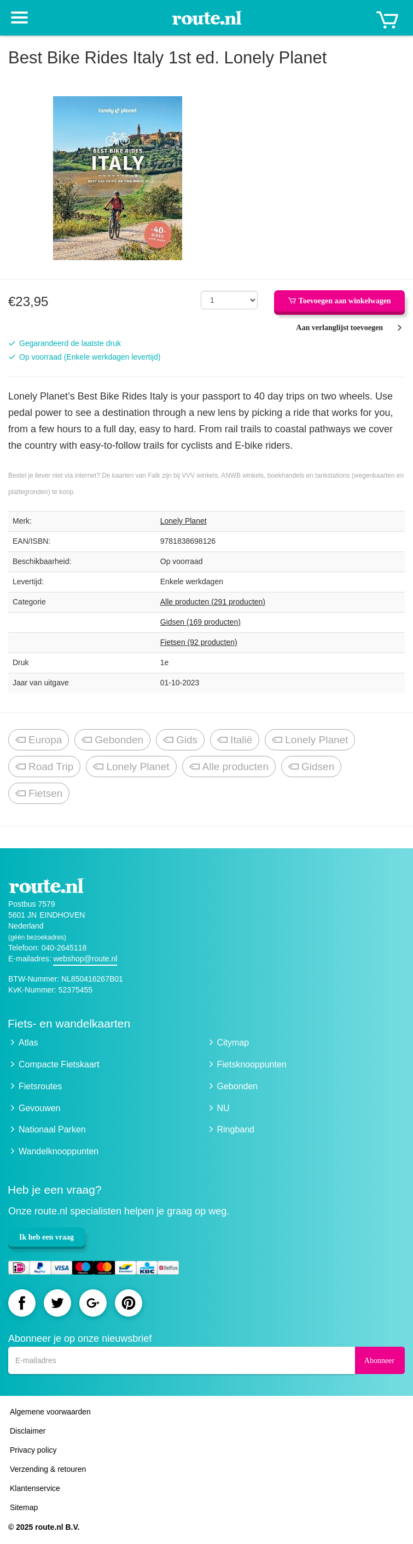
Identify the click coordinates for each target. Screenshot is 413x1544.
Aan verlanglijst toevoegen (339, 328)
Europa (38, 740)
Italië (234, 740)
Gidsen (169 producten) (200, 622)
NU (223, 1108)
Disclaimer (27, 1430)
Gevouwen (40, 1108)
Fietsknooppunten (252, 1064)
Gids (180, 740)
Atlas (28, 1042)
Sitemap (24, 1507)
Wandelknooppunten (58, 1151)
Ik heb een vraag (46, 1237)
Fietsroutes (40, 1086)
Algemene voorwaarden (50, 1411)
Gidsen (311, 767)
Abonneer (379, 1361)
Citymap (233, 1042)
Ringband (236, 1129)
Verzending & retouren (48, 1469)
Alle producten (229, 767)
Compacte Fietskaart (59, 1064)
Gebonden (112, 740)
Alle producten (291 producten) (212, 601)
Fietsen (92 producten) (198, 642)
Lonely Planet (183, 520)
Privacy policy (33, 1450)
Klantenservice (35, 1488)
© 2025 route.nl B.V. (43, 1527)
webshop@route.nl (85, 958)
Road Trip (44, 767)
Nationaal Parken (52, 1129)
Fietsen (38, 793)
